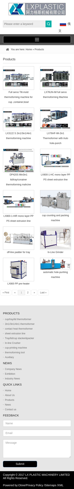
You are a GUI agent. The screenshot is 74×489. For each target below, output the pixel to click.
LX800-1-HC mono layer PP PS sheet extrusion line (55, 177)
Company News (13, 369)
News (8, 404)
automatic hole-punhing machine (55, 275)
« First (6, 292)
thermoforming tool (15, 352)
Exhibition (10, 373)
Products (9, 400)
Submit (20, 463)
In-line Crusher (13, 343)
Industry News (12, 378)
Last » (43, 292)
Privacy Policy (34, 485)
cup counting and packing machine (55, 218)
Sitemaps (50, 485)
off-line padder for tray (18, 252)
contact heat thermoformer (19, 328)
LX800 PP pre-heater (18, 283)
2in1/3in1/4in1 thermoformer (20, 324)
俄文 (64, 26)
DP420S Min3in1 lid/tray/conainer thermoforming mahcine (18, 179)
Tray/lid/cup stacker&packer (19, 338)
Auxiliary (9, 357)
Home (29, 49)
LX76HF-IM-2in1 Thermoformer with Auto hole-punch (55, 138)
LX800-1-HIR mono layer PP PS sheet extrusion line (19, 218)
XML (61, 485)
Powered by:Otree (14, 485)
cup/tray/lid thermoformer (18, 319)
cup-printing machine (16, 347)
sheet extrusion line (15, 333)
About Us (10, 395)
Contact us (10, 409)
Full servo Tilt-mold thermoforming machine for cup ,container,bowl (18, 97)
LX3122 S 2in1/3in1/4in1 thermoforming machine (18, 136)
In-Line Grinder (55, 252)
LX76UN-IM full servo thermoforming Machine (55, 95)
